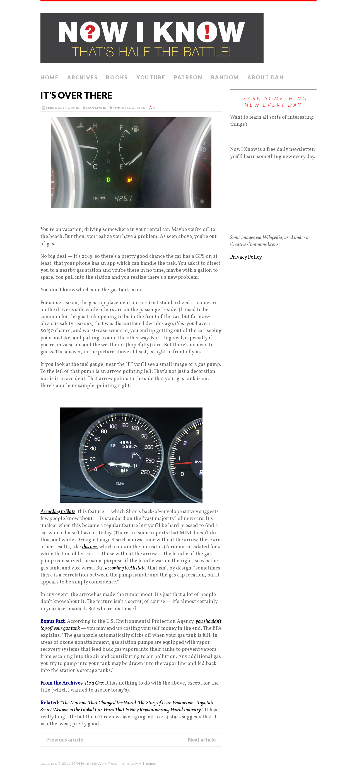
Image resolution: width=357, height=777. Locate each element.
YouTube (151, 77)
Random (225, 77)
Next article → (205, 740)
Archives (82, 77)
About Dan (265, 77)
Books (117, 77)
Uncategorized (129, 108)
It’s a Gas (94, 683)
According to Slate (57, 511)
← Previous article (61, 740)
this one (89, 547)
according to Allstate (125, 568)
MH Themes (145, 763)
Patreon (188, 77)
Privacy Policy (246, 257)
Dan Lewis (96, 108)
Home (49, 77)
